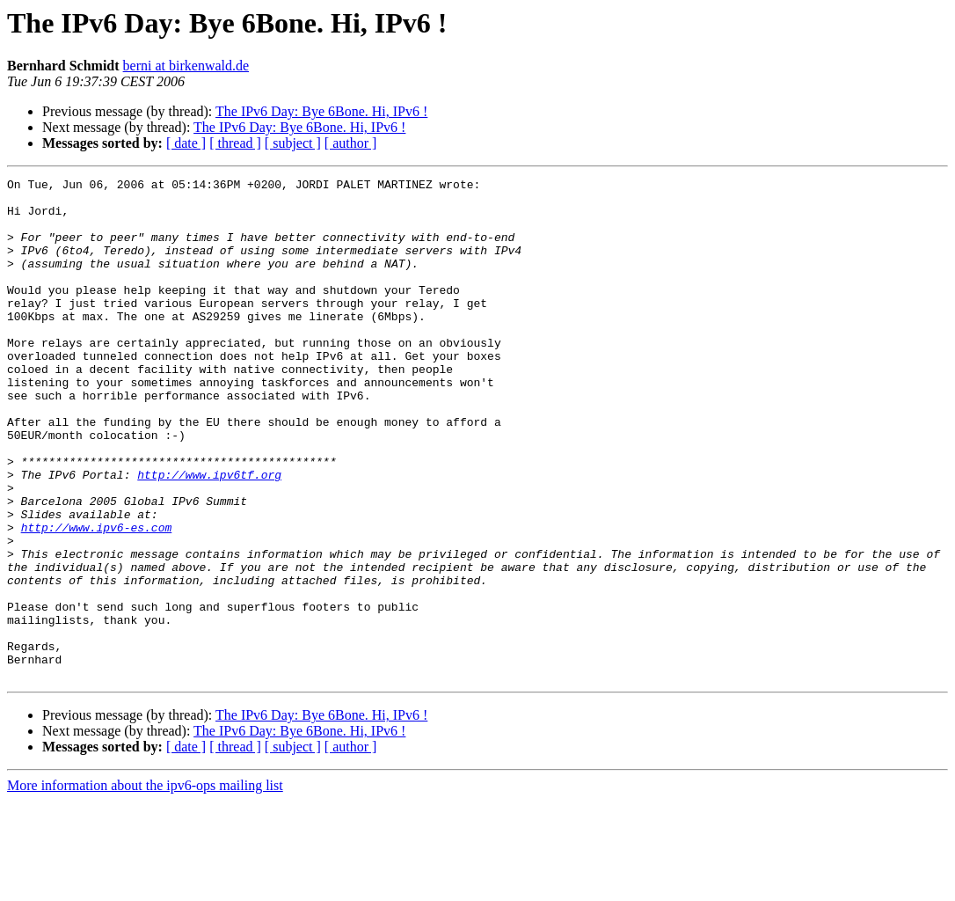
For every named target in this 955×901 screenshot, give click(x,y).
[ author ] (350, 143)
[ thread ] (235, 143)
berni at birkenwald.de (186, 65)
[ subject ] (293, 143)
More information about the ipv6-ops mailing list (145, 885)
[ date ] (186, 143)
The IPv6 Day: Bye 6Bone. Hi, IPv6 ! (321, 111)
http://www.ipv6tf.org (209, 535)
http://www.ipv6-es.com (96, 598)
